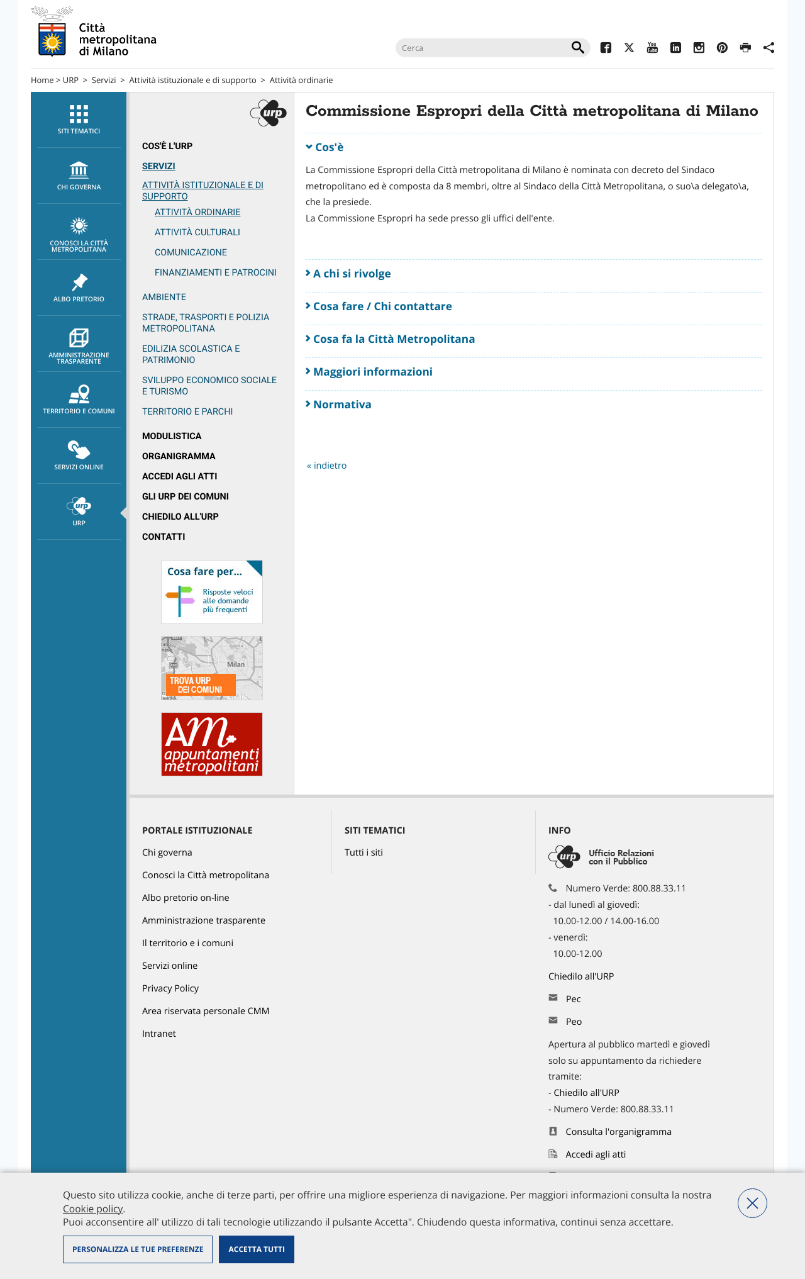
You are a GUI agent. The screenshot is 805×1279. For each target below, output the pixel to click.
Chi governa (167, 853)
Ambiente (164, 297)
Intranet (159, 1034)
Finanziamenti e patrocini (216, 272)
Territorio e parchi (187, 411)
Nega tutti (752, 1203)
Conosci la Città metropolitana (79, 235)
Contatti (163, 537)
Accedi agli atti (180, 476)
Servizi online (79, 456)
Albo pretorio (79, 288)
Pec (573, 999)
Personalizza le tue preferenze (137, 1249)
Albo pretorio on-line (186, 898)
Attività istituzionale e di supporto (193, 80)
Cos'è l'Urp (167, 146)
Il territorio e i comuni (187, 943)
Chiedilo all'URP (180, 516)
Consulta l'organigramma (619, 1132)
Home (42, 80)
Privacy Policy (170, 989)
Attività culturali (197, 232)
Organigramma (179, 456)
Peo (574, 1022)
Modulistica (171, 436)
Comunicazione (191, 252)
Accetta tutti (256, 1249)
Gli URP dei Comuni (185, 496)
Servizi (104, 80)
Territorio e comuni (79, 400)
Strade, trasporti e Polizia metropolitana (205, 323)
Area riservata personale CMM (206, 1011)
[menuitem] (78, 120)
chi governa (79, 176)
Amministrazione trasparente (79, 347)
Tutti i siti (364, 853)
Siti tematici (79, 120)
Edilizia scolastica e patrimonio (191, 354)
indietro (330, 466)
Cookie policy (93, 1208)
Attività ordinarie (301, 80)
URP (71, 80)
